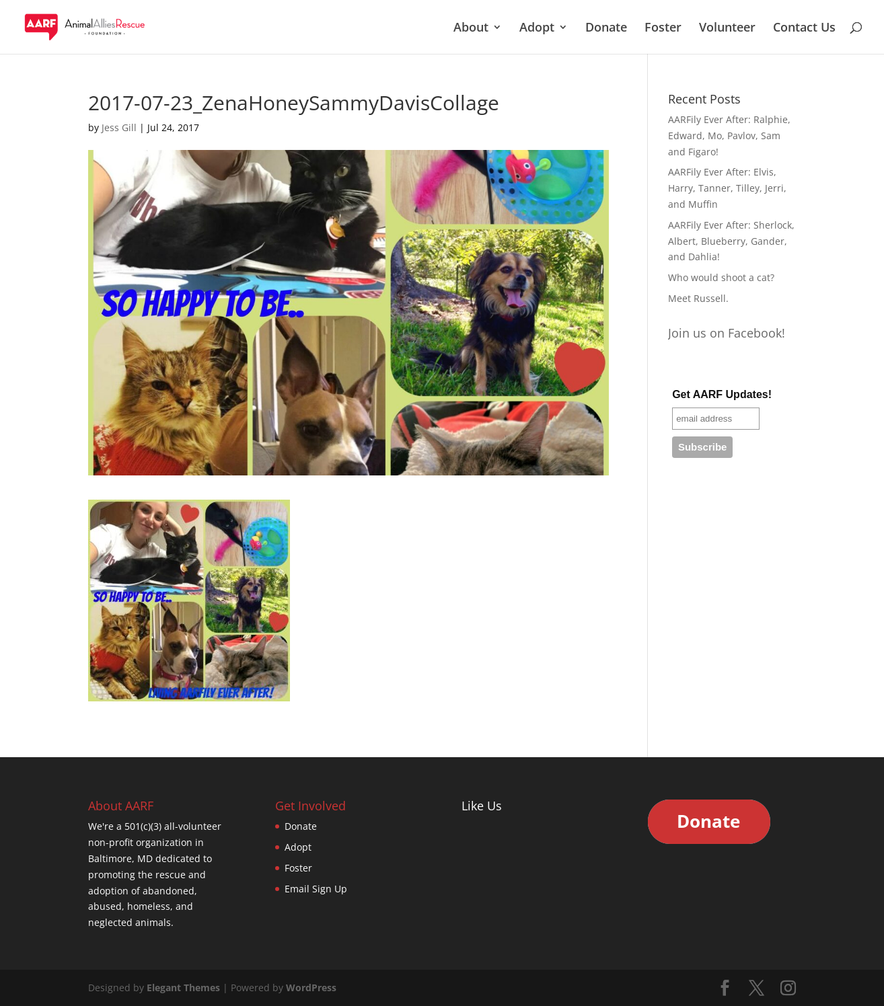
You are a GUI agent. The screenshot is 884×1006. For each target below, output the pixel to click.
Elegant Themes (183, 987)
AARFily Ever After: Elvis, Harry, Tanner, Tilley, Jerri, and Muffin (727, 187)
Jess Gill (119, 127)
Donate (606, 28)
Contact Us (804, 28)
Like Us (482, 806)
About (470, 28)
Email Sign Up (316, 888)
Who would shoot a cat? (721, 277)
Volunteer (727, 28)
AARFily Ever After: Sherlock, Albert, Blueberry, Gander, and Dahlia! (731, 241)
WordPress (311, 987)
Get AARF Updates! (722, 394)
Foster (663, 28)
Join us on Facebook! (726, 333)
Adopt (536, 28)
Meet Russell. (698, 298)
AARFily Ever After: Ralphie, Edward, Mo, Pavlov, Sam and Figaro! (729, 135)
